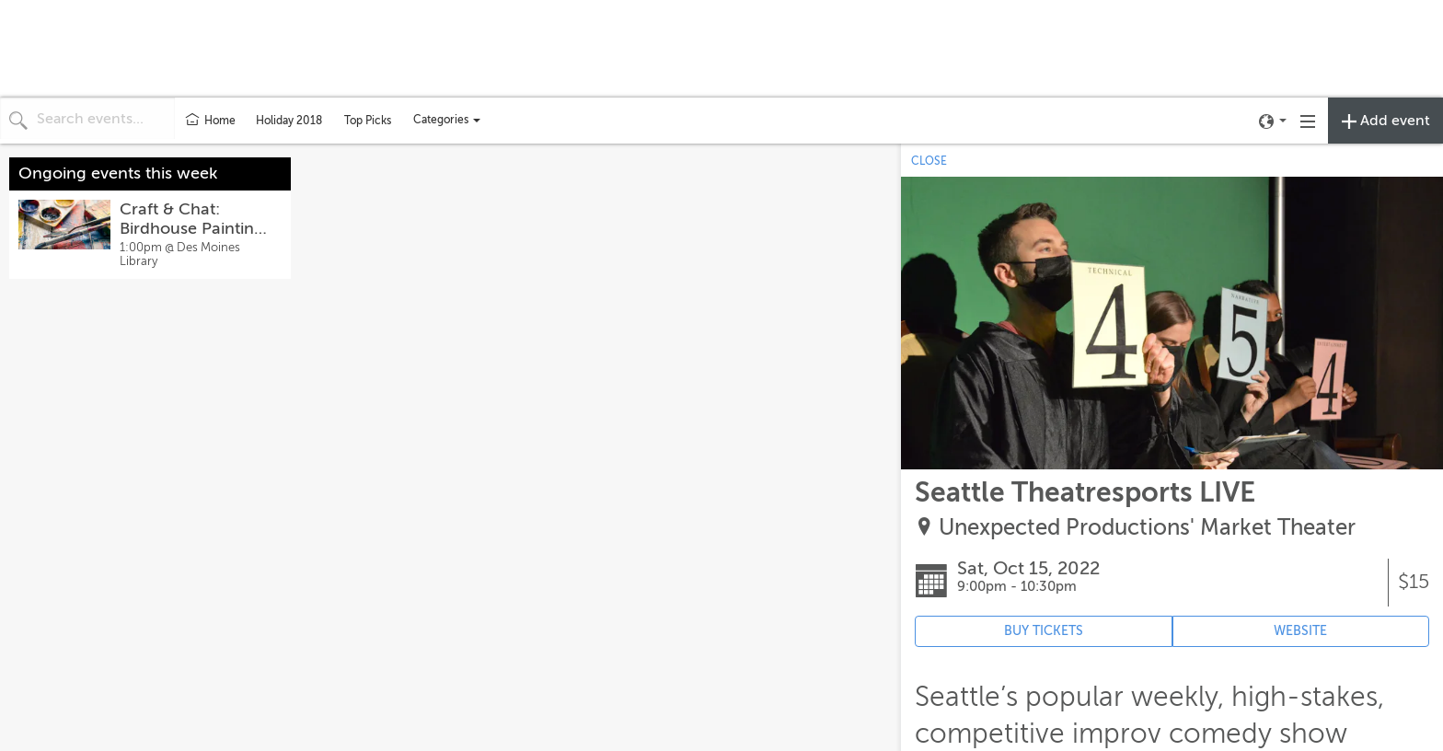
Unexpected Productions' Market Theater (1147, 527)
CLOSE (929, 161)
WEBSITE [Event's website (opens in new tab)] (1300, 631)
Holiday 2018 (289, 120)
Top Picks (367, 120)
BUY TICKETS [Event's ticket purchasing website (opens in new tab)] (1043, 631)
